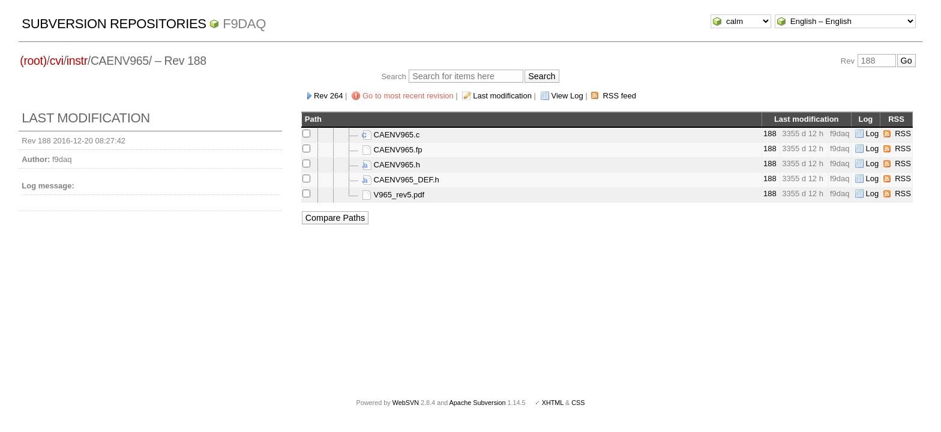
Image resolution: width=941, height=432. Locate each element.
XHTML (553, 402)
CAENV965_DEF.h (400, 179)
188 (770, 133)
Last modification (502, 95)
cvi (57, 60)
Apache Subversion (477, 402)
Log (872, 133)
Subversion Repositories (114, 23)
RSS (903, 133)
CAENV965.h (391, 164)
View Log (567, 95)
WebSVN (405, 402)
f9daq (244, 23)
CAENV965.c (390, 134)
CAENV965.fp (392, 149)
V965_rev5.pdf (393, 194)
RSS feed (619, 95)
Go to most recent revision (408, 95)
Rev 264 (328, 95)
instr (77, 60)
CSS (578, 402)
